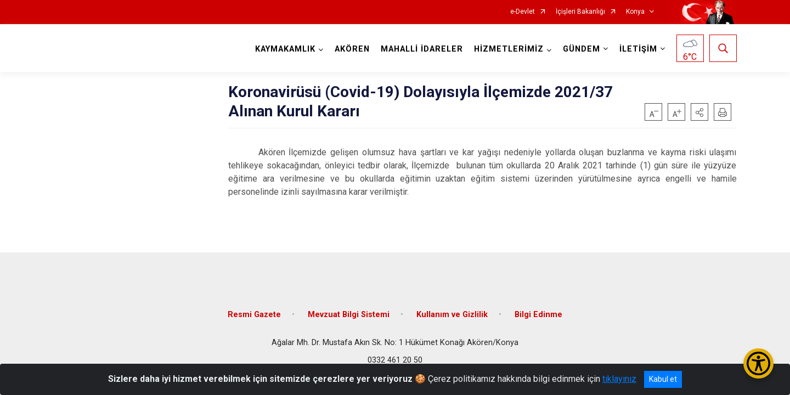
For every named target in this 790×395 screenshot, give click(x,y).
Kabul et (663, 379)
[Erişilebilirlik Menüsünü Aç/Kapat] (758, 363)
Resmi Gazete (254, 314)
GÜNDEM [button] (581, 49)
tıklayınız (619, 379)
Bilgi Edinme (538, 314)
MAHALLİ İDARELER (422, 49)
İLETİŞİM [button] (638, 49)
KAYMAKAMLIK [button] (285, 49)
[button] (699, 112)
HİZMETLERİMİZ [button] (509, 49)
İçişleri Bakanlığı (580, 11)
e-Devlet (522, 11)
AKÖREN (352, 49)
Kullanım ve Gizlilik (452, 314)
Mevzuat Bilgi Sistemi (349, 314)
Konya (635, 11)
